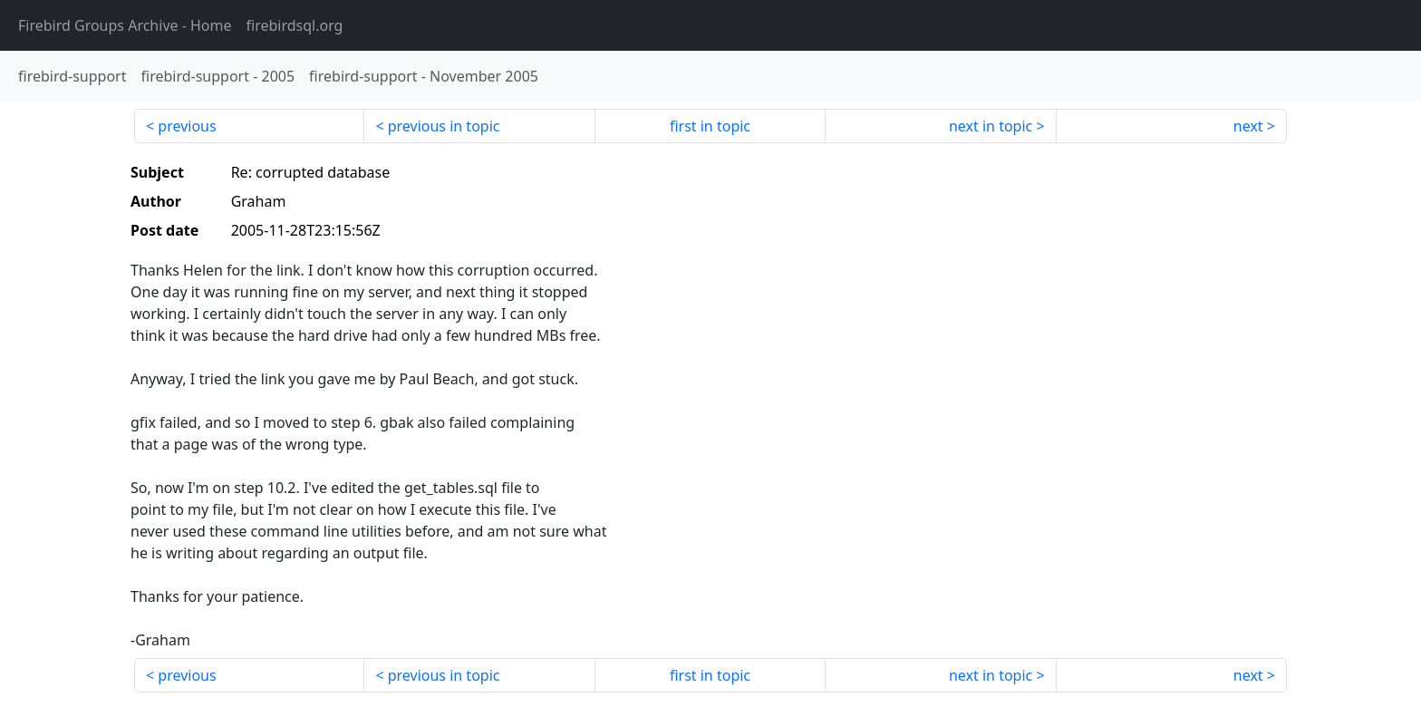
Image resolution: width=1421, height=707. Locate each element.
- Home (125, 25)
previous (187, 126)
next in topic (990, 126)
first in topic (710, 126)
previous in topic (444, 126)
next (1248, 126)
